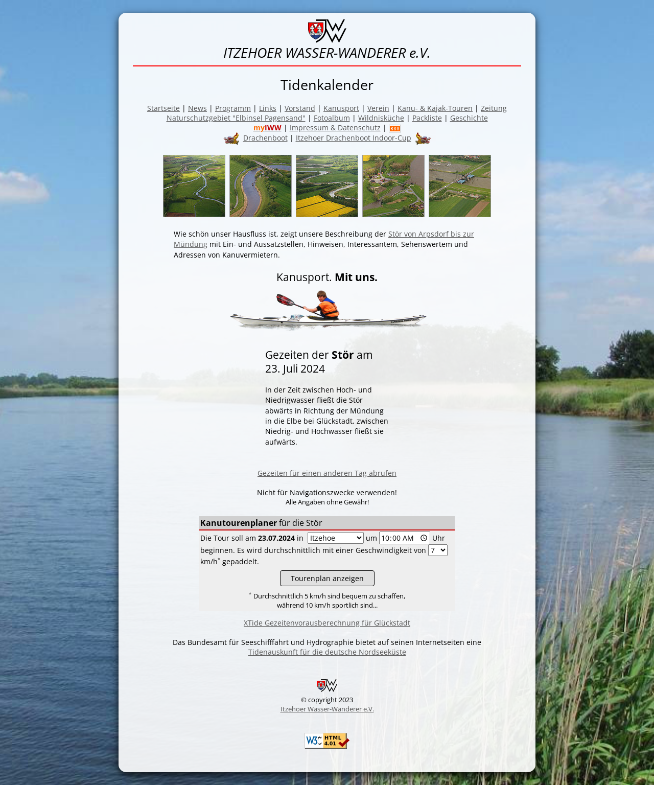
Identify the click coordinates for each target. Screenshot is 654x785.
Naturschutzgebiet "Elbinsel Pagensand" (236, 118)
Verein (378, 108)
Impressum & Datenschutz (335, 127)
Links (267, 108)
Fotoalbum (332, 118)
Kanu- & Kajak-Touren (435, 108)
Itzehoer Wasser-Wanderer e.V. (327, 708)
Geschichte (469, 118)
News (197, 108)
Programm (233, 108)
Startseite (163, 108)
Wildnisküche (381, 118)
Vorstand (300, 108)
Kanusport (341, 108)
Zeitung (494, 108)
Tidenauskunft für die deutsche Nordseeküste (327, 652)
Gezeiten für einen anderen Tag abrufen (327, 473)
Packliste (427, 118)
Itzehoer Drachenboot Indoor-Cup (353, 138)
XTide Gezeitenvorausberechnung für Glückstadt (327, 623)
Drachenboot (265, 138)
